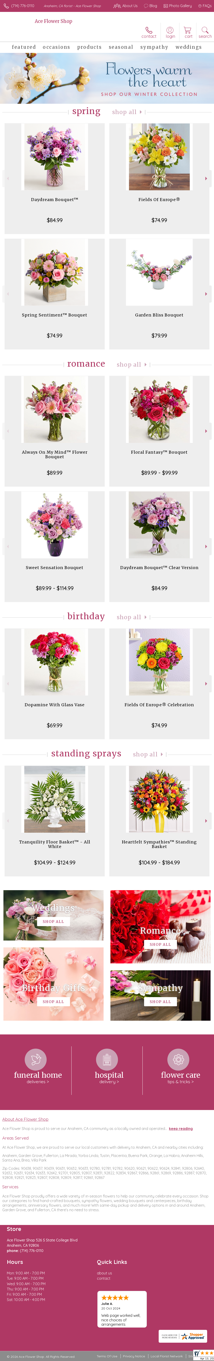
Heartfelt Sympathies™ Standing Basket (159, 844)
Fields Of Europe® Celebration (159, 704)
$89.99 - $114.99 (55, 588)
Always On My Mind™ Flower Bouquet (55, 454)
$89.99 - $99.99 (159, 472)
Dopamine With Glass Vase (55, 704)
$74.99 (159, 220)
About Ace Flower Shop (25, 1119)
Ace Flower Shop (53, 21)
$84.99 (55, 220)
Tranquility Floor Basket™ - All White (54, 844)
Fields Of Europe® (159, 199)
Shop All (124, 112)
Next (207, 178)
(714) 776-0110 (22, 5)
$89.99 (54, 472)
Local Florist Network (167, 1356)
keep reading (181, 1128)
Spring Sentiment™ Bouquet (54, 315)
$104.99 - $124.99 (54, 862)
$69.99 (54, 725)
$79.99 (159, 335)
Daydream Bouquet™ (54, 199)
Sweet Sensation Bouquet (54, 567)
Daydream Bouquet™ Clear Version (159, 567)
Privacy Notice (134, 1356)
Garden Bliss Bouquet (159, 315)
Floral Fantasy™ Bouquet (159, 452)
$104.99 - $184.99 (159, 862)
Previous (7, 178)
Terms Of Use (107, 1356)
